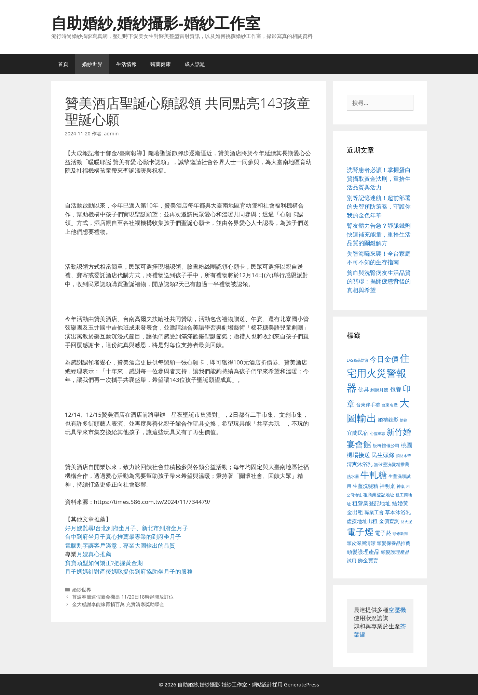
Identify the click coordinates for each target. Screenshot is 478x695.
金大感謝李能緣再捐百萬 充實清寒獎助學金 (118, 604)
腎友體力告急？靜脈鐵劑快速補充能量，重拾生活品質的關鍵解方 (379, 234)
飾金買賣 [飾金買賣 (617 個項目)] (368, 560)
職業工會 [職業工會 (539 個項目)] (374, 512)
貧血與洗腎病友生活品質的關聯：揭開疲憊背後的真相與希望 (379, 281)
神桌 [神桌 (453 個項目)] (401, 486)
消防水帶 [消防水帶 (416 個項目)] (403, 455)
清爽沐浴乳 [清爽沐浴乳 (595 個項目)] (359, 463)
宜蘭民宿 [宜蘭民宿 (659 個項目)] (358, 433)
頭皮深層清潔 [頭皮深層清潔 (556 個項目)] (361, 543)
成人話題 (195, 64)
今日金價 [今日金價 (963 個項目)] (384, 359)
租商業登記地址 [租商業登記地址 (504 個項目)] (378, 495)
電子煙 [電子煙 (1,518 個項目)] (360, 531)
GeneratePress (301, 684)
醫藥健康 (160, 64)
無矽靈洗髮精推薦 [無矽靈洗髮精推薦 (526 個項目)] (391, 464)
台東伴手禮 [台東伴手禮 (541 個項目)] (368, 404)
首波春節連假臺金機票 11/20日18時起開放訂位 (123, 596)
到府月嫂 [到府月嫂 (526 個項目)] (379, 390)
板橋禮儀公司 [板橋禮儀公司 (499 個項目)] (386, 445)
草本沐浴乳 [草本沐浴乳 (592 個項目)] (398, 512)
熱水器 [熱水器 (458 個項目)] (353, 476)
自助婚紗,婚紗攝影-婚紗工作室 (155, 22)
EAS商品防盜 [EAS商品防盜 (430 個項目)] (357, 360)
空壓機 (397, 610)
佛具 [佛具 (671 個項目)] (363, 389)
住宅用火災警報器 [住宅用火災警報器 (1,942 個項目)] (378, 373)
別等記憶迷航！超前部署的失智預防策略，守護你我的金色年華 (379, 206)
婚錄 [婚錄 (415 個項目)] (403, 420)
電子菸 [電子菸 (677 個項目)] (383, 533)
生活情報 (126, 64)
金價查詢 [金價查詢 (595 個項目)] (389, 521)
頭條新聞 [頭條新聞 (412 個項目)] (400, 533)
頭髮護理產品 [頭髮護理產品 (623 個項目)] (363, 552)
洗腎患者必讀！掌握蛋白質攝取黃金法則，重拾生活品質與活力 (379, 178)
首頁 (63, 64)
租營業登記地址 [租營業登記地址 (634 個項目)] (371, 503)
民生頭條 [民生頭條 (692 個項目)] (383, 455)
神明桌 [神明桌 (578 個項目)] (387, 485)
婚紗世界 (92, 64)
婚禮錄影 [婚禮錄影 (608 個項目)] (388, 419)
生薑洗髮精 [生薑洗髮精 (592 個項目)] (365, 485)
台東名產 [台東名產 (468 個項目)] (389, 405)
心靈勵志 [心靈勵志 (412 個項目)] (377, 433)
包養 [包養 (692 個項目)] (395, 389)
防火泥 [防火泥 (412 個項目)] (406, 521)
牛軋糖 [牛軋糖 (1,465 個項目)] (373, 474)
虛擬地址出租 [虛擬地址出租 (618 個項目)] (362, 521)
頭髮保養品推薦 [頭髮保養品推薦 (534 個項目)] (393, 543)
